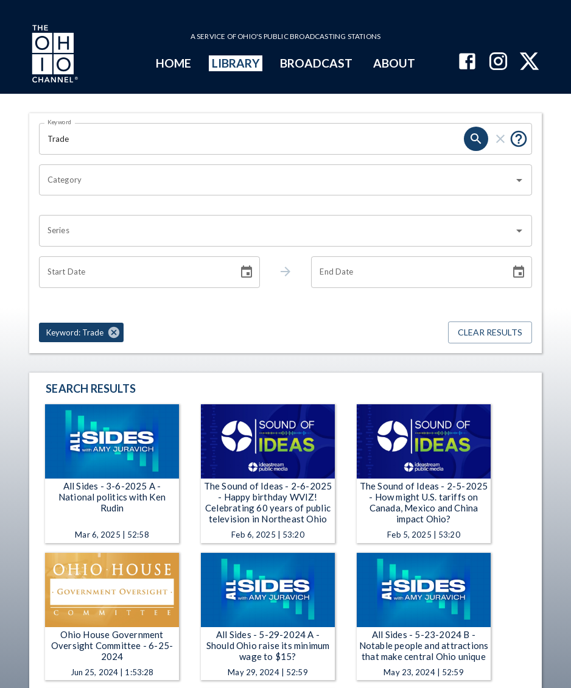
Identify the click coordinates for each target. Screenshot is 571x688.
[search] (476, 139)
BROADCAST (316, 63)
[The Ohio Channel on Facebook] (467, 62)
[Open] (519, 180)
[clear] (500, 139)
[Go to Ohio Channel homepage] (53, 55)
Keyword (59, 121)
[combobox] (276, 180)
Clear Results (490, 332)
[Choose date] (246, 272)
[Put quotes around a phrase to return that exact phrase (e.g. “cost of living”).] (518, 139)
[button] (81, 332)
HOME (173, 63)
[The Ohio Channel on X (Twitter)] (529, 62)
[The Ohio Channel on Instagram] (498, 62)
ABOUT (394, 63)
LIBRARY (236, 63)
